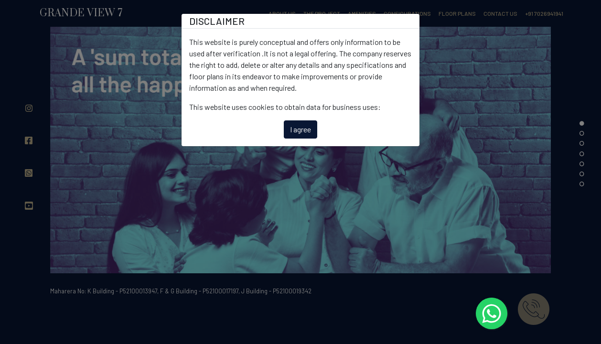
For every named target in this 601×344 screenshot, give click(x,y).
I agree (300, 129)
